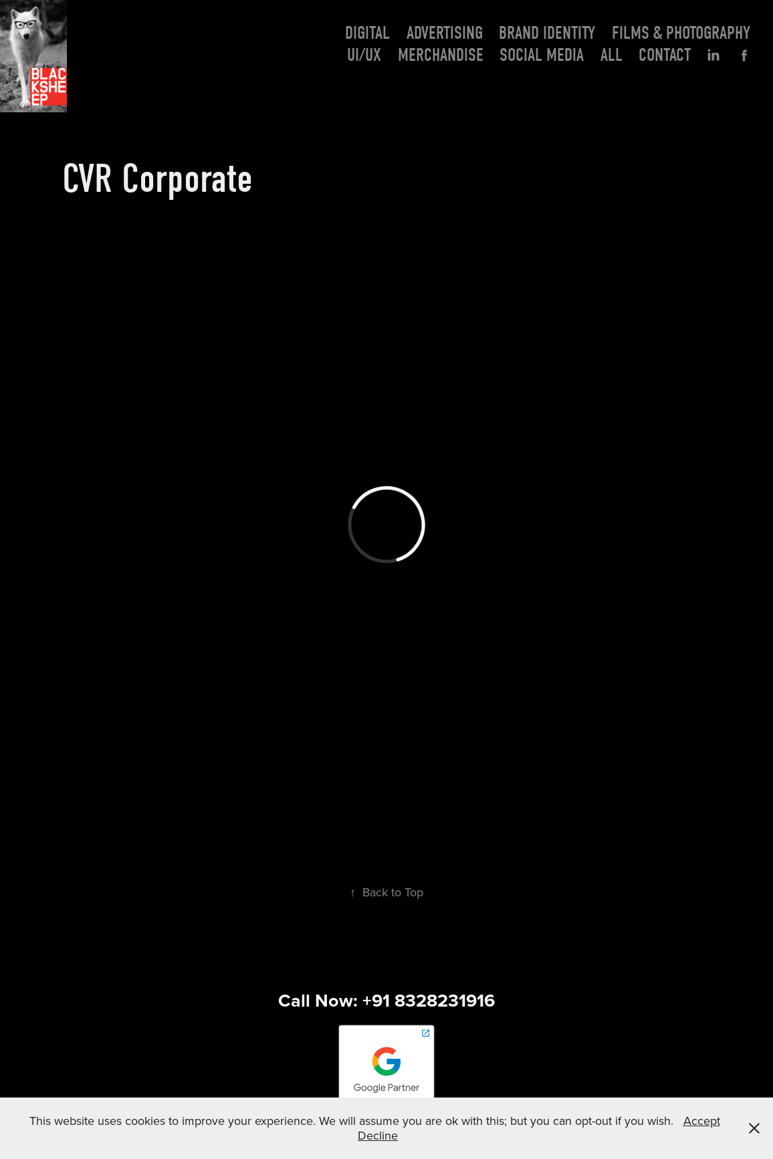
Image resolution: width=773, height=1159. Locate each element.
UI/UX (364, 55)
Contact (665, 55)
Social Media (542, 55)
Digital (367, 33)
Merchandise (440, 55)
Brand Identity (547, 33)
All (611, 55)
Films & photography (681, 33)
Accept (701, 1120)
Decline (378, 1135)
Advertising (445, 33)
